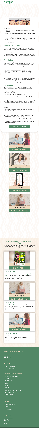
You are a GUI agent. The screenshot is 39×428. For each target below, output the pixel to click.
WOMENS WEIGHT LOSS (10, 396)
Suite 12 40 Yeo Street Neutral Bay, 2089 (8, 420)
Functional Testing (10, 404)
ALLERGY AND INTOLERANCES (11, 376)
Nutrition (7, 407)
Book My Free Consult (19, 126)
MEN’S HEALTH (8, 389)
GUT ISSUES (7, 385)
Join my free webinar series (12, 305)
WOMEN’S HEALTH (9, 394)
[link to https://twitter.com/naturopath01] (7, 357)
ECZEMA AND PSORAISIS (10, 382)
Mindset (7, 406)
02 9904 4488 (7, 423)
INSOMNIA (7, 387)
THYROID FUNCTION (9, 392)
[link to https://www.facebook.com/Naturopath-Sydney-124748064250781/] (5, 357)
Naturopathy (8, 409)
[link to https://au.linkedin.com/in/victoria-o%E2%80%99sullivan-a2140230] (9, 357)
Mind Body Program (10, 366)
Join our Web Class (9, 368)
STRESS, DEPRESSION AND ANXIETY (13, 390)
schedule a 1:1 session (21, 336)
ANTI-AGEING (8, 378)
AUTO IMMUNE (8, 380)
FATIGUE (7, 383)
